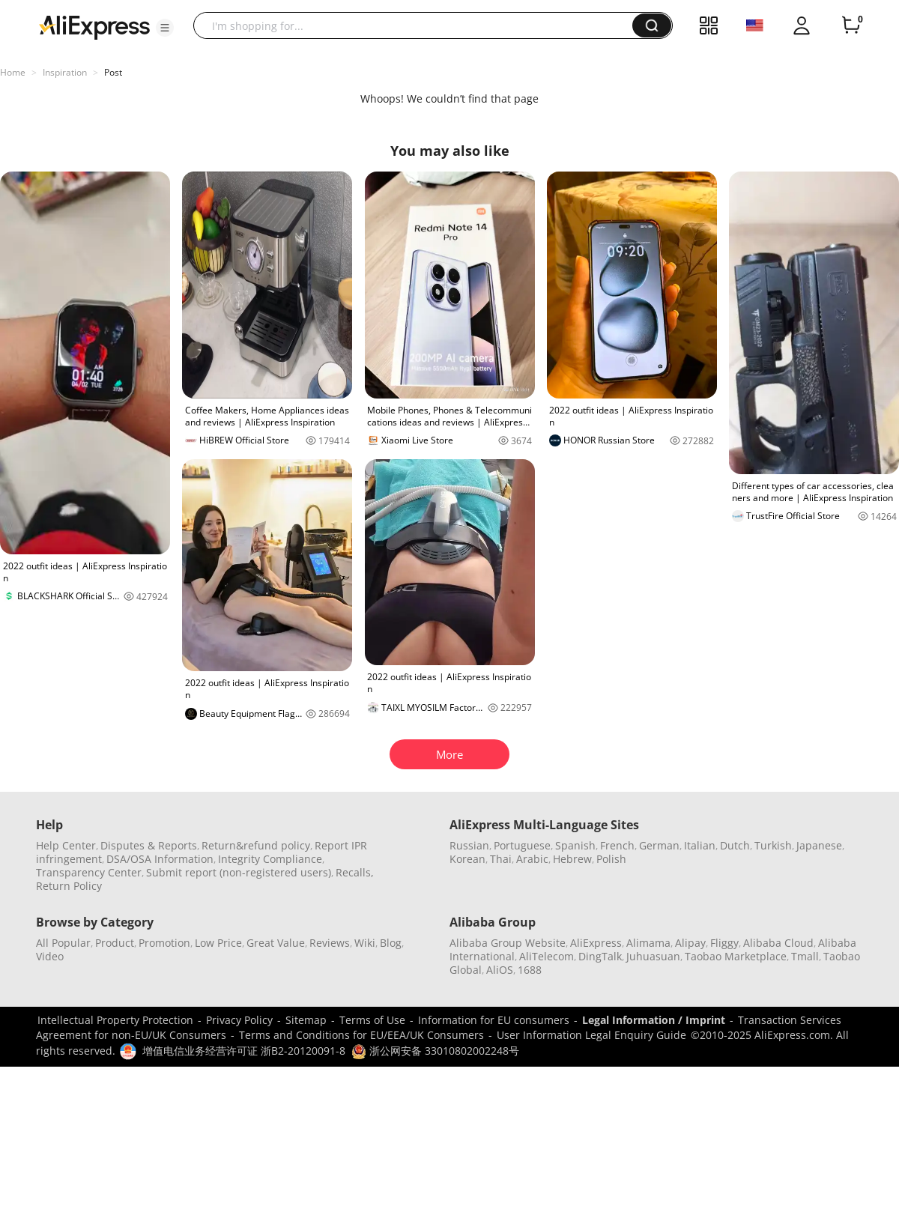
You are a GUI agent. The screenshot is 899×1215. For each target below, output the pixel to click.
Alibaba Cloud (778, 943)
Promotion (164, 943)
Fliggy (724, 943)
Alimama (648, 943)
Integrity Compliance (270, 859)
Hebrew (572, 859)
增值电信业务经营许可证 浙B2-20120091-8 (243, 1050)
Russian (469, 845)
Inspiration (65, 72)
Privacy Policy (239, 1020)
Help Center (66, 845)
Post (113, 72)
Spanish (575, 845)
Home (12, 72)
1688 (530, 970)
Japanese (819, 845)
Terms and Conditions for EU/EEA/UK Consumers (361, 1035)
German (659, 845)
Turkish (773, 845)
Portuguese (522, 845)
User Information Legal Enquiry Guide (591, 1035)
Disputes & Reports (148, 845)
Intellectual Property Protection (115, 1020)
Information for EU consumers (493, 1020)
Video (50, 956)
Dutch (735, 845)
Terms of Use (372, 1020)
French (617, 845)
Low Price (218, 943)
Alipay (690, 943)
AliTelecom (546, 956)
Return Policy (69, 886)
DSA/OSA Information (160, 859)
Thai (501, 859)
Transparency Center (89, 872)
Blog (391, 943)
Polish (611, 859)
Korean (467, 859)
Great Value (275, 943)
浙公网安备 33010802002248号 (435, 1050)
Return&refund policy (256, 845)
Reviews (329, 943)
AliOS (499, 970)
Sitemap (306, 1020)
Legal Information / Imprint (653, 1020)
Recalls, (355, 872)
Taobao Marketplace (736, 956)
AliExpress (596, 943)
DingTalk (600, 956)
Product (114, 943)
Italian (699, 845)
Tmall (805, 956)
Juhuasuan (653, 956)
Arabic (532, 859)
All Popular (63, 943)
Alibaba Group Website (508, 943)
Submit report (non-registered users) (238, 872)
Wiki (364, 943)
